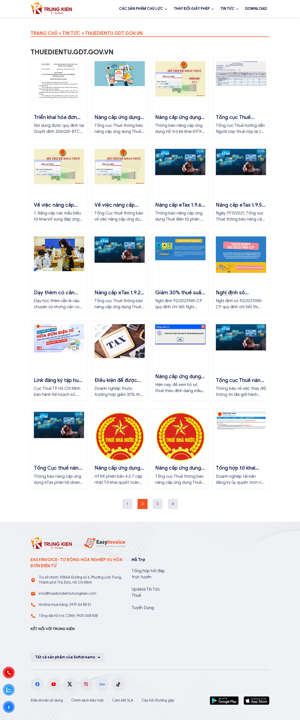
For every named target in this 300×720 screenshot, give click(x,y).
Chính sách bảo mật (87, 700)
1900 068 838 (50, 22)
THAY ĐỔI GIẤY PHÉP (192, 9)
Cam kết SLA (122, 700)
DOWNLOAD (256, 9)
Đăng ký (86, 22)
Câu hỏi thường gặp (158, 700)
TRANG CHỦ (44, 33)
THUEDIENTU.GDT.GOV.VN (114, 33)
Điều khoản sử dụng (47, 700)
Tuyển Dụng (143, 607)
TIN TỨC (227, 9)
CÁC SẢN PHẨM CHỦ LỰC (141, 9)
